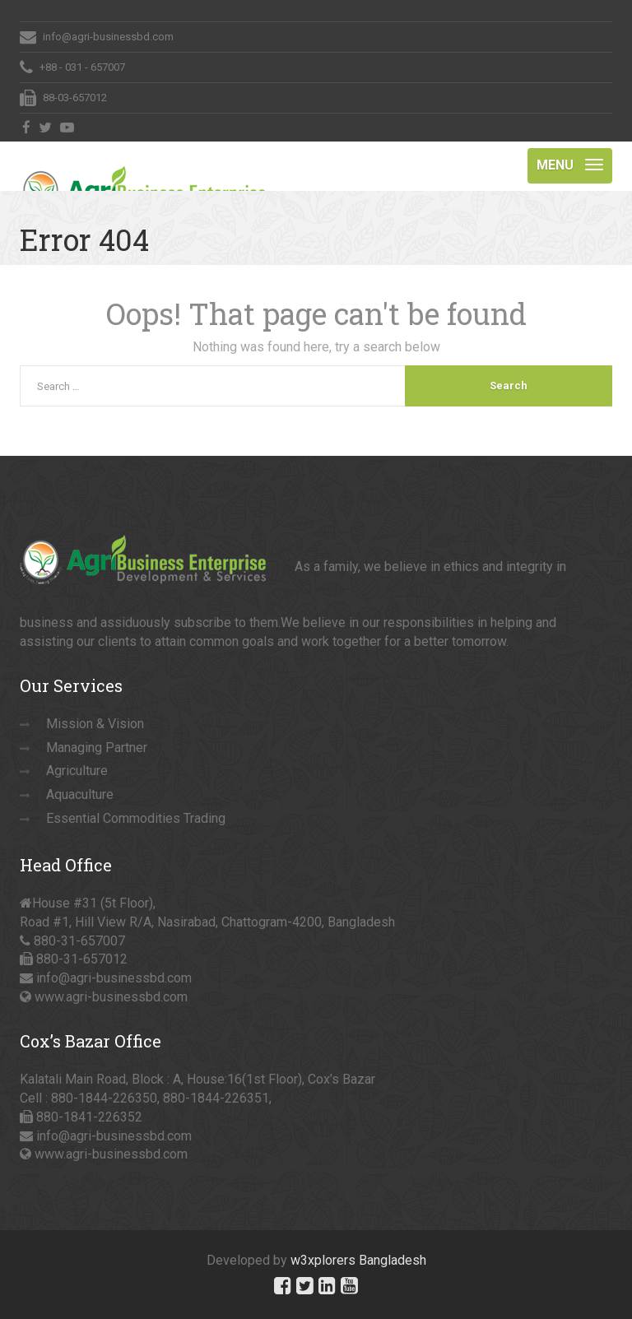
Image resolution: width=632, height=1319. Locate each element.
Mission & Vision (95, 723)
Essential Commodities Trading (135, 818)
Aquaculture (80, 794)
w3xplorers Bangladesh (358, 1260)
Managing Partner (96, 747)
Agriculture (77, 770)
